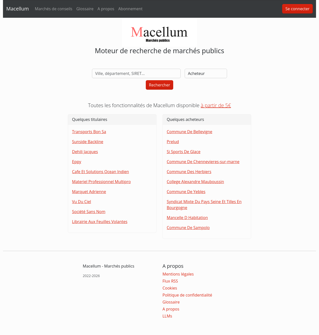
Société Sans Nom (88, 211)
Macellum (17, 8)
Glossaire (84, 8)
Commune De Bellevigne (189, 131)
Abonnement (130, 8)
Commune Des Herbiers (189, 171)
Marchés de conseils (53, 8)
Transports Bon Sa (89, 131)
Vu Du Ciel (81, 201)
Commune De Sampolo (188, 227)
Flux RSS (170, 281)
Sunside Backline (87, 141)
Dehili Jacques (85, 151)
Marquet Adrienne (89, 191)
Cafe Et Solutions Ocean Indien (100, 171)
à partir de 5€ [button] (216, 105)
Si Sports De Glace (183, 151)
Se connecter (297, 8)
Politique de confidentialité (187, 295)
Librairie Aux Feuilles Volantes (99, 221)
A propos (105, 8)
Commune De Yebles (186, 191)
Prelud (173, 141)
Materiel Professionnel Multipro (101, 181)
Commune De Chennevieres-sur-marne (203, 161)
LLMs (167, 316)
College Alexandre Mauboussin (195, 181)
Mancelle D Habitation (187, 217)
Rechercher (159, 85)
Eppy (76, 161)
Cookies (169, 288)
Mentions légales (178, 274)
